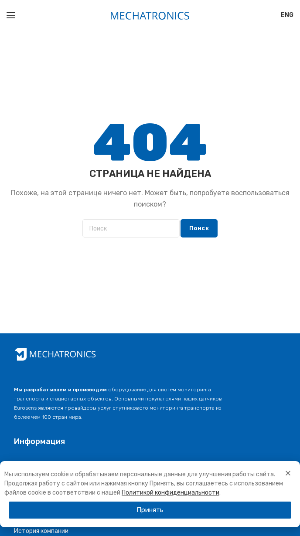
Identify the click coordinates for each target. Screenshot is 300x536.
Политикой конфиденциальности (170, 492)
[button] (150, 510)
